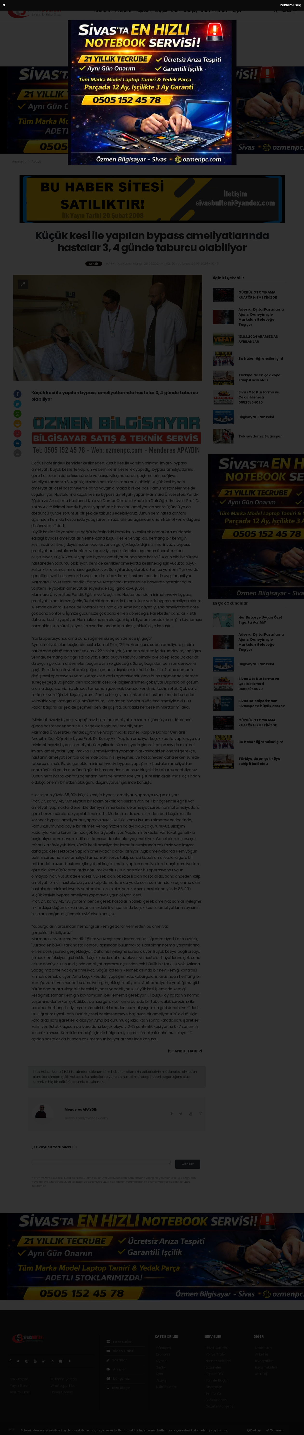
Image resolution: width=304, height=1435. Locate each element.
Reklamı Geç (290, 5)
